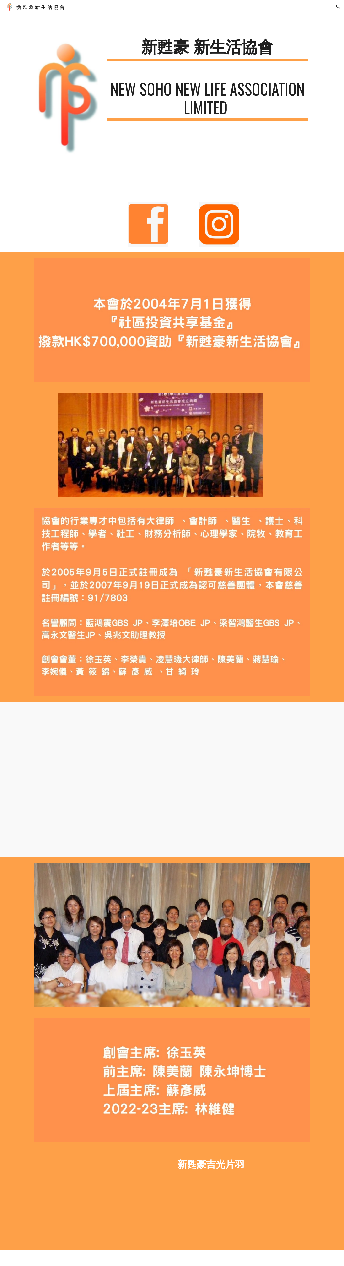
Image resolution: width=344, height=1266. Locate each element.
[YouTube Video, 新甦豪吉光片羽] (101, 1198)
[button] (338, 6)
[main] (207, 49)
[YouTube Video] (184, 779)
